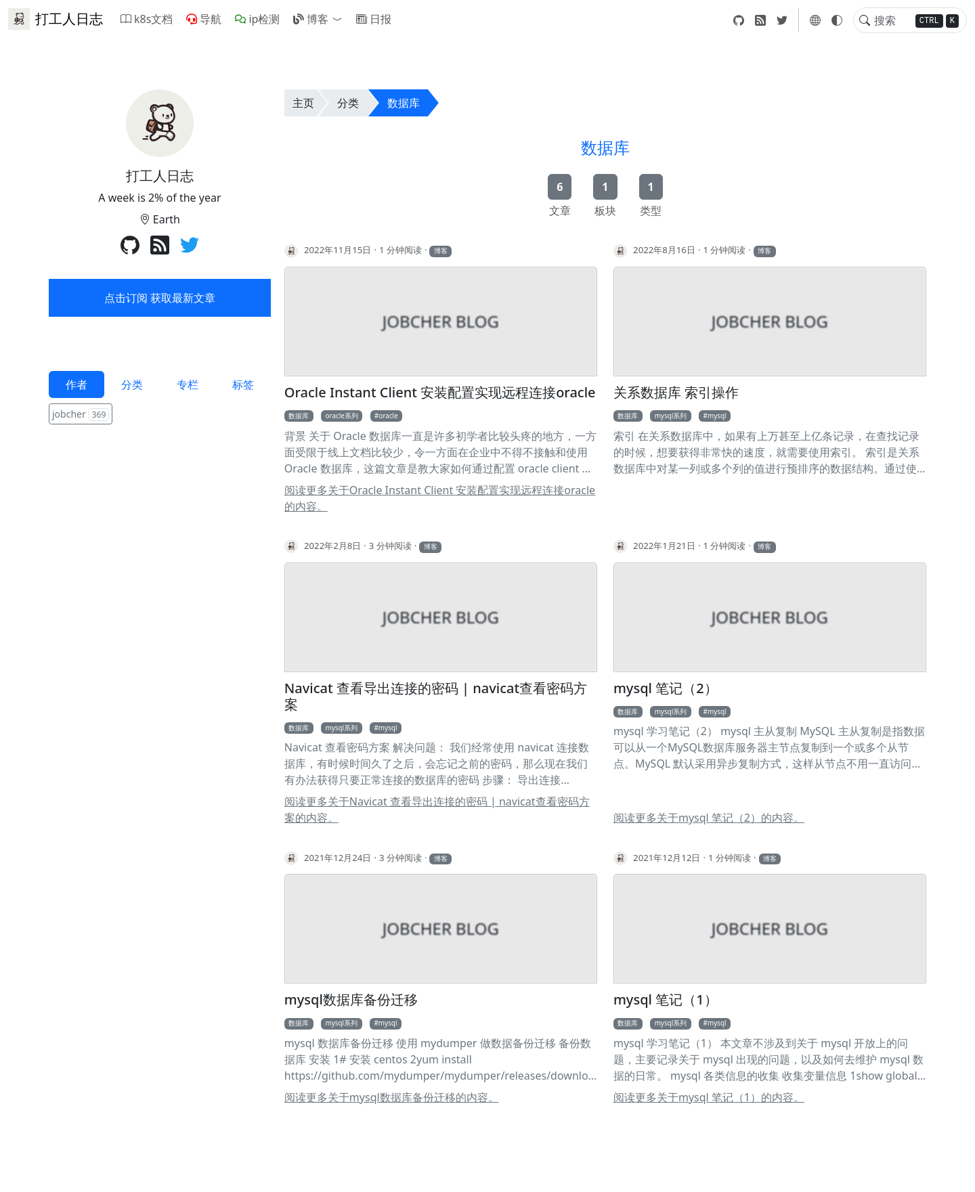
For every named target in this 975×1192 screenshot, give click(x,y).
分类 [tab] (132, 384)
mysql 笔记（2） (665, 688)
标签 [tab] (243, 384)
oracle (387, 415)
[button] (340, 19)
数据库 (403, 102)
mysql (717, 415)
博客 (310, 19)
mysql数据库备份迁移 (351, 1000)
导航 (203, 19)
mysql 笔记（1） (665, 1000)
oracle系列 (342, 415)
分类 (348, 102)
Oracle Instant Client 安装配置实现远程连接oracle (440, 392)
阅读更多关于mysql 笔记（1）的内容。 (708, 1097)
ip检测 (257, 19)
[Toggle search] (864, 20)
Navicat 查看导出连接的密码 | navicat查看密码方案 (435, 696)
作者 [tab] (76, 384)
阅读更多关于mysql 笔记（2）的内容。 (708, 817)
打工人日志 (55, 19)
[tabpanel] (160, 415)
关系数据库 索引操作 (676, 392)
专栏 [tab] (187, 384)
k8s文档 (147, 19)
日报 (373, 19)
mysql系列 (671, 415)
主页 (303, 102)
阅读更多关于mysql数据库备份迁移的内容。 (391, 1097)
